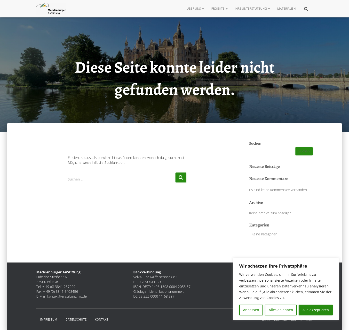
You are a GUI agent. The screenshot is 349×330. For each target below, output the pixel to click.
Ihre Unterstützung (252, 9)
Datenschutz (76, 319)
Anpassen (251, 310)
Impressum (48, 319)
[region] (286, 289)
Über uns (195, 9)
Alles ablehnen (281, 310)
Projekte (219, 9)
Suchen (255, 143)
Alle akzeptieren (315, 310)
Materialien (286, 9)
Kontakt (101, 319)
